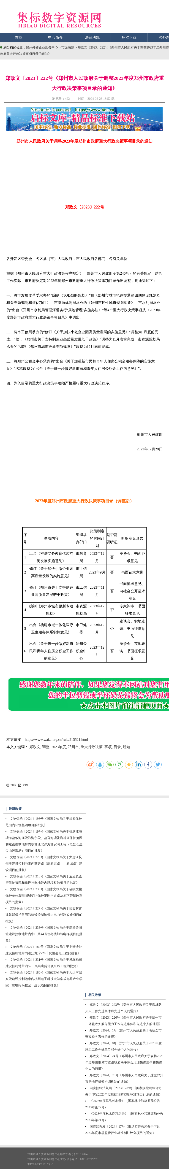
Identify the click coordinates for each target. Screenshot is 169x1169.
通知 (126, 747)
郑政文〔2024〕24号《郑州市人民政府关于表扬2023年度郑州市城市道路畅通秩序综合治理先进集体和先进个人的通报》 (124, 1062)
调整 (45, 747)
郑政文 (34, 747)
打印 (11, 785)
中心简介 (55, 37)
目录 (117, 747)
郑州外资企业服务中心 (42, 47)
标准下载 (129, 37)
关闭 (23, 785)
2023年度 (58, 747)
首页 (18, 37)
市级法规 (68, 47)
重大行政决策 (92, 747)
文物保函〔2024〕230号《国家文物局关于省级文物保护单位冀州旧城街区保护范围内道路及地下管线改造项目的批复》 (43, 896)
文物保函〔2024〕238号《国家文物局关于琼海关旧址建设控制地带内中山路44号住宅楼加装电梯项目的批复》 (43, 934)
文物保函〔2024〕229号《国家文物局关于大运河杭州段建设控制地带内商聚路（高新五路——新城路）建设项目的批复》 (43, 863)
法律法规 (92, 37)
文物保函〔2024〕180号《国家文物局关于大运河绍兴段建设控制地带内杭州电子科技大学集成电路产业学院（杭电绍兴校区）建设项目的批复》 (43, 979)
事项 (108, 747)
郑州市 (73, 747)
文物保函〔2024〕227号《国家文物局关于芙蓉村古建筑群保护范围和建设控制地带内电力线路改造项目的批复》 (43, 915)
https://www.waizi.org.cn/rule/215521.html (56, 739)
